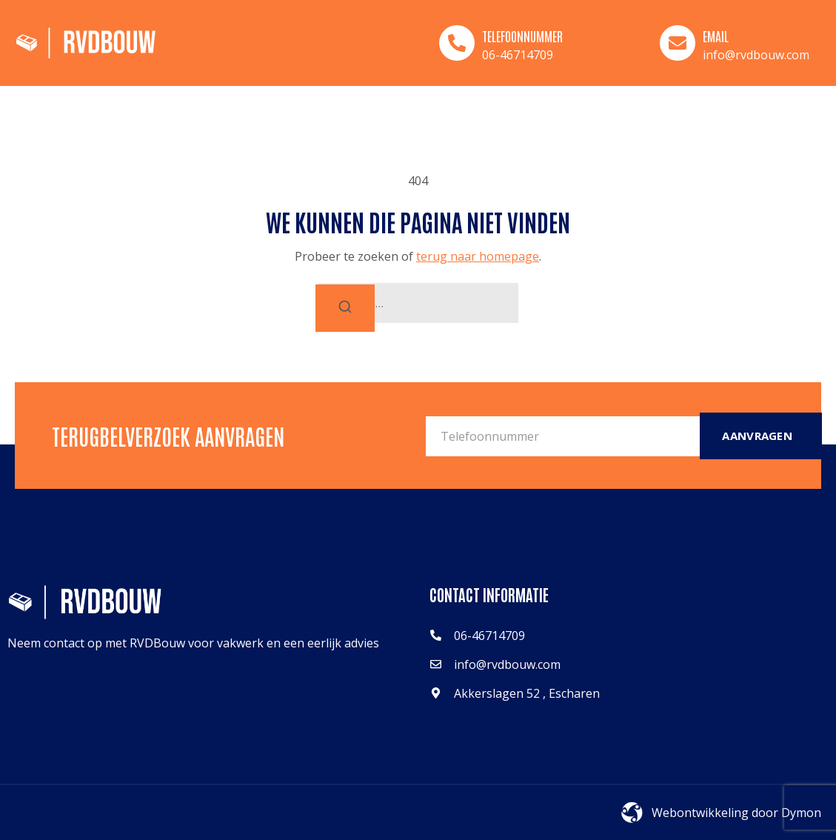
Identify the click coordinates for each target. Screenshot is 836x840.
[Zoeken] (345, 308)
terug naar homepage (477, 256)
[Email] (677, 43)
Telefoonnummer (522, 35)
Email (716, 35)
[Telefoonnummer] (457, 43)
